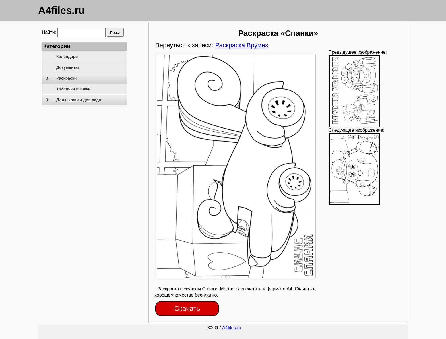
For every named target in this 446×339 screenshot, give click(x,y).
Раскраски (61, 78)
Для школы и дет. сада (73, 100)
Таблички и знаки (73, 89)
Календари (67, 56)
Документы (67, 67)
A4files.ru (61, 10)
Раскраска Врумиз (241, 45)
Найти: (49, 32)
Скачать (187, 308)
